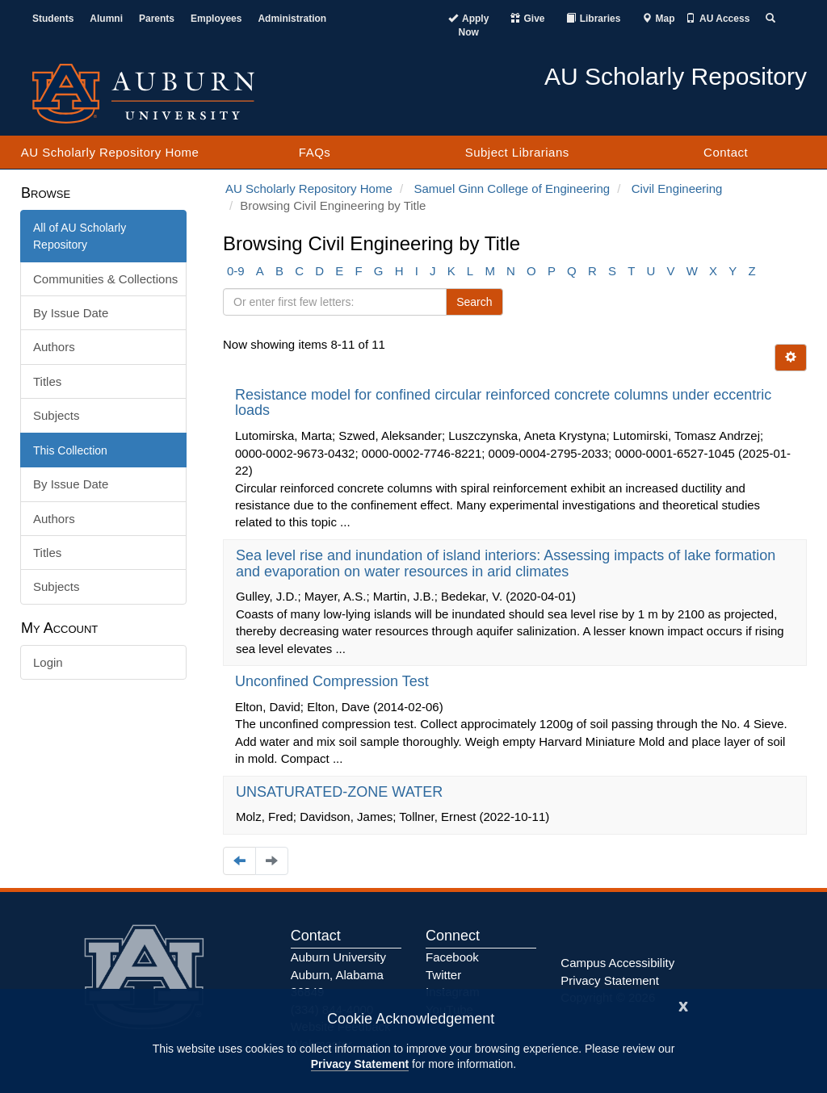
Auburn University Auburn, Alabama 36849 (338, 974)
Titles (47, 381)
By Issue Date (70, 313)
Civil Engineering (677, 188)
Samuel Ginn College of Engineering (512, 188)
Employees (216, 18)
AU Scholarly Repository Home (110, 152)
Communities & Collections (105, 279)
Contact (725, 152)
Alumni (106, 18)
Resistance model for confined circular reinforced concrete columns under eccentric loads (503, 403)
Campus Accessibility (617, 962)
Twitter (443, 975)
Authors (54, 347)
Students (52, 18)
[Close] (683, 1004)
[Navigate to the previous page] (239, 861)
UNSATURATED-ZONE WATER (341, 792)
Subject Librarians (517, 152)
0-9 (236, 271)
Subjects (56, 415)
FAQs (315, 152)
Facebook (452, 957)
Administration (292, 18)
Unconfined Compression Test (334, 681)
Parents (156, 18)
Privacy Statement (360, 1063)
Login (48, 662)
